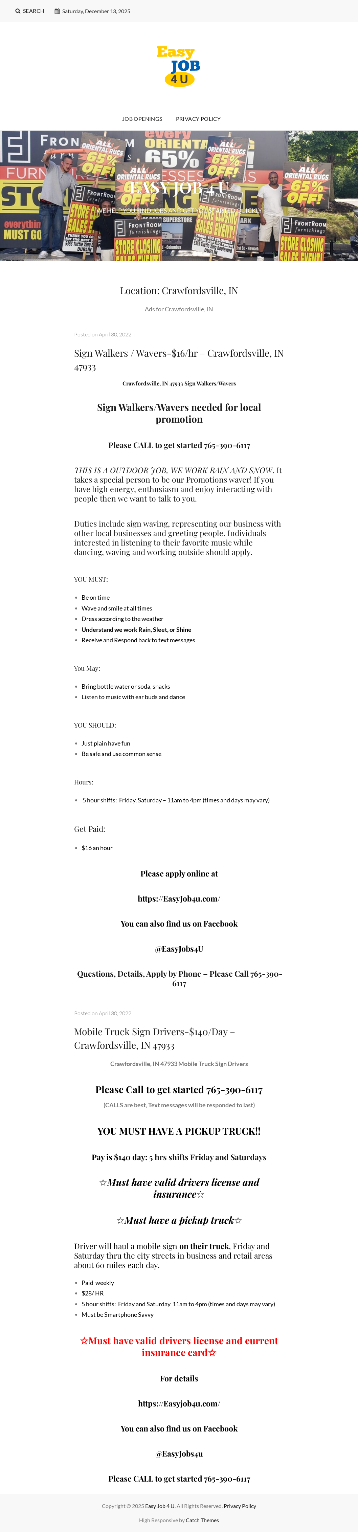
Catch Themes (202, 1520)
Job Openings (142, 118)
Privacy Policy (198, 118)
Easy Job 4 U (160, 1506)
